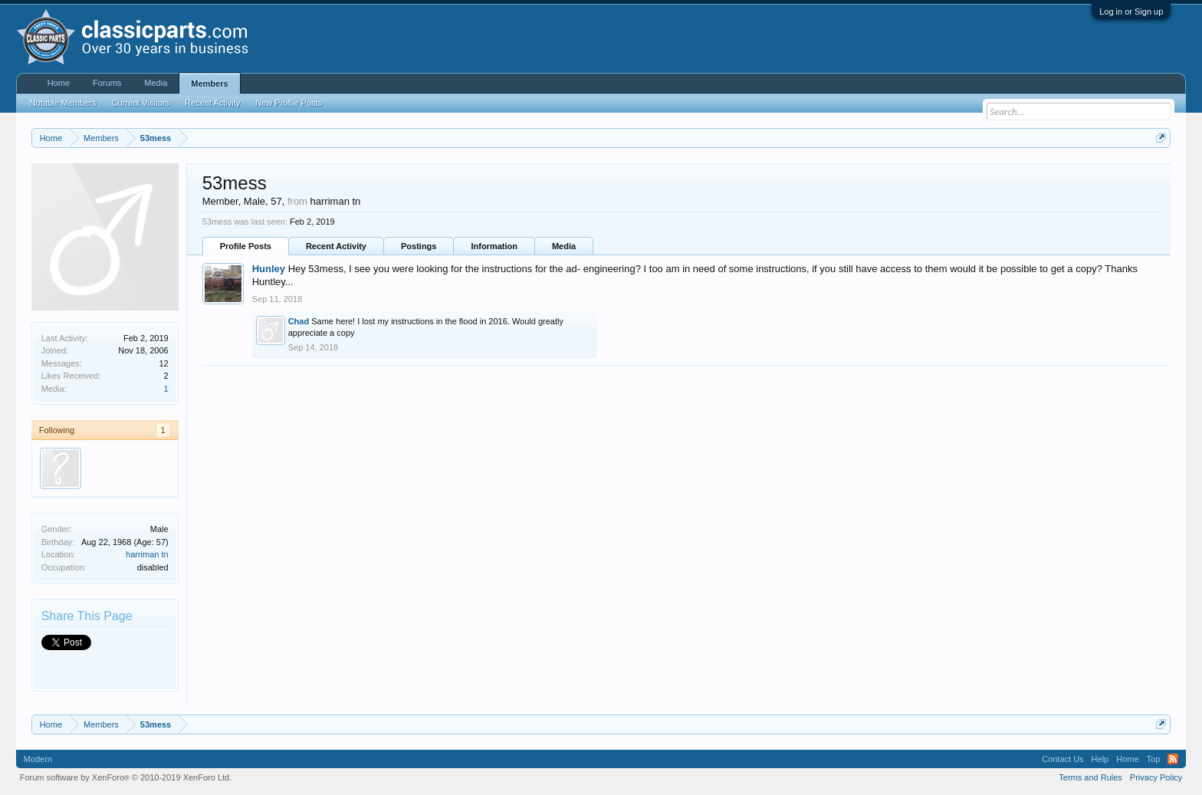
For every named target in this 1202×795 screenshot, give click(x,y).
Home (59, 82)
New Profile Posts (288, 102)
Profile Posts (245, 246)
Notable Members (63, 102)
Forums (107, 82)
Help (1100, 759)
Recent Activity (336, 246)
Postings (418, 246)
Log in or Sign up (1131, 11)
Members (209, 83)
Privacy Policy (1156, 777)
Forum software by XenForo (126, 777)
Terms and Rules (1090, 777)
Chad (299, 321)
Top (1154, 759)
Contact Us (1062, 759)
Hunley (268, 268)
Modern (38, 759)
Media (564, 246)
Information (494, 246)
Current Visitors (141, 102)
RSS (1173, 759)
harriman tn (147, 554)
